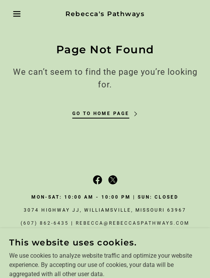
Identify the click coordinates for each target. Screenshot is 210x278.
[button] (14, 13)
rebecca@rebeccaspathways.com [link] (132, 223)
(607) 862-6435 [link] (45, 223)
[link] (105, 14)
